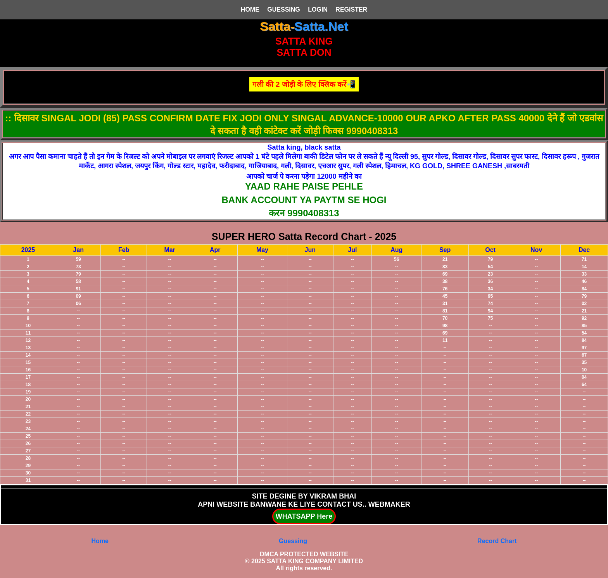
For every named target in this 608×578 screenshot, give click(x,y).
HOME (250, 9)
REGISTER (351, 9)
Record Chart (496, 541)
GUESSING (283, 9)
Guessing (293, 541)
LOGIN (318, 9)
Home (100, 541)
